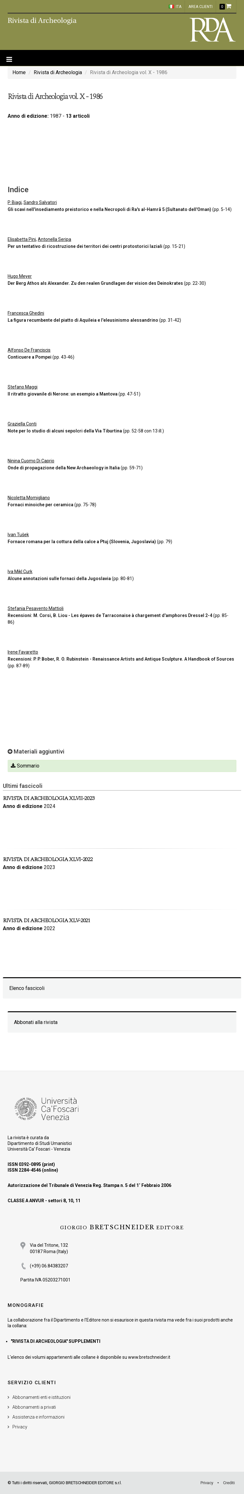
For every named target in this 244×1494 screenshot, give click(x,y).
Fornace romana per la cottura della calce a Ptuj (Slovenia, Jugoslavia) (82, 541)
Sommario (25, 766)
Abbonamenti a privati (34, 1407)
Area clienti (200, 6)
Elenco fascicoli (26, 988)
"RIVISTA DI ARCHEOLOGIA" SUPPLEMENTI (55, 1341)
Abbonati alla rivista (36, 1022)
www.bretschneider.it (149, 1357)
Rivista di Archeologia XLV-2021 (46, 920)
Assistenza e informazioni (38, 1417)
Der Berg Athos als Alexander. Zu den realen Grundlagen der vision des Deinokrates (96, 283)
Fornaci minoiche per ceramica (40, 504)
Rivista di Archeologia (58, 72)
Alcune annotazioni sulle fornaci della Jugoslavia (59, 578)
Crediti (229, 1482)
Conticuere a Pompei (29, 357)
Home (19, 72)
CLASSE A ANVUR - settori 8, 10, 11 (44, 1200)
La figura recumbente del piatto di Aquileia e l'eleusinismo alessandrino (83, 320)
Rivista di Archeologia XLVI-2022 (47, 859)
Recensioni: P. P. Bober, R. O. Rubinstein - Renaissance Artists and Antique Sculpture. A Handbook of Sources (121, 659)
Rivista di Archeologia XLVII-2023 (48, 798)
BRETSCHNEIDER (122, 1227)
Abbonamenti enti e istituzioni (41, 1397)
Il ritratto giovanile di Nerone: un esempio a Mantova (63, 393)
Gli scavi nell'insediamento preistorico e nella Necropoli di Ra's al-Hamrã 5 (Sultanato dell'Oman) (109, 209)
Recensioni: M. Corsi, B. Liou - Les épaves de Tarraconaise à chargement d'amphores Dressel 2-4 (110, 615)
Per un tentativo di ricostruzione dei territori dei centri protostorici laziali (85, 246)
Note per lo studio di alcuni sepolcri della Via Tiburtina (65, 430)
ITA (175, 6)
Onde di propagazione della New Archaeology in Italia (64, 467)
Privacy (19, 1426)
